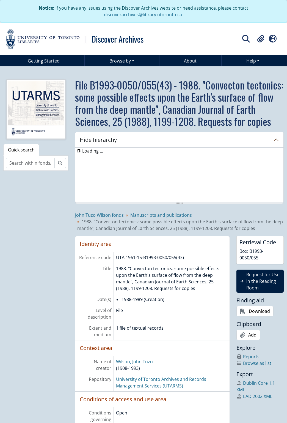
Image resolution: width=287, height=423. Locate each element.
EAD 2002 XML (254, 396)
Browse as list (253, 363)
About (190, 61)
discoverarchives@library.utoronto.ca (143, 15)
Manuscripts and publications (161, 215)
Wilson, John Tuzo (134, 362)
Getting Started (44, 61)
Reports (248, 357)
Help (251, 61)
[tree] (179, 175)
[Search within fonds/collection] (30, 163)
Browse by (120, 61)
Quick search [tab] (21, 150)
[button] (261, 39)
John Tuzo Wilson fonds (99, 215)
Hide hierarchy (98, 139)
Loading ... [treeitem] (92, 151)
